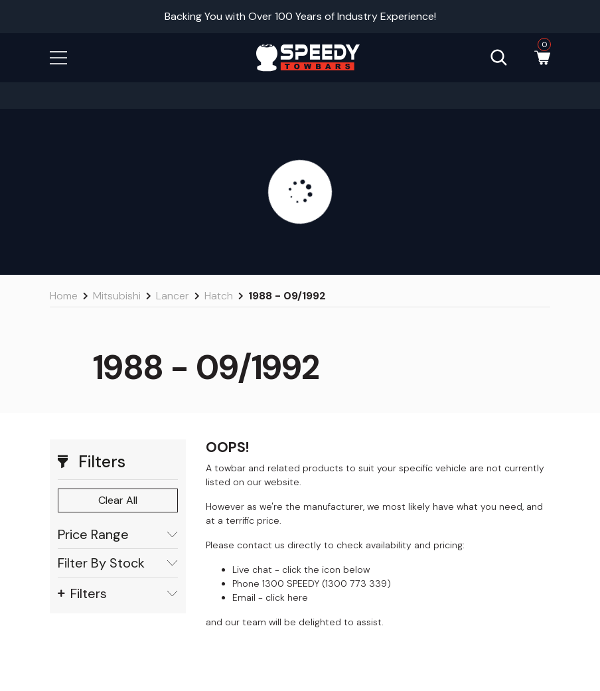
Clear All (117, 500)
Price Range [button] (118, 534)
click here (286, 597)
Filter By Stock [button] (118, 563)
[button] (58, 57)
